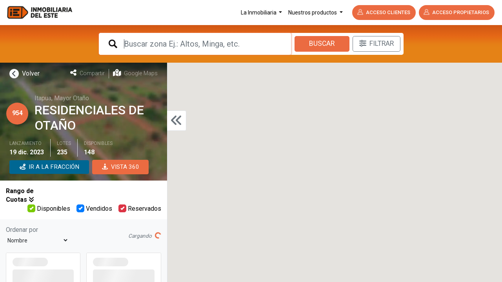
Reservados (139, 208)
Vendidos (94, 208)
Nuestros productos (313, 12)
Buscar (322, 43)
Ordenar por (22, 229)
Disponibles (48, 208)
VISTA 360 (120, 166)
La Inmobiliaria (259, 12)
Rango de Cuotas (20, 195)
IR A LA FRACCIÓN (49, 166)
